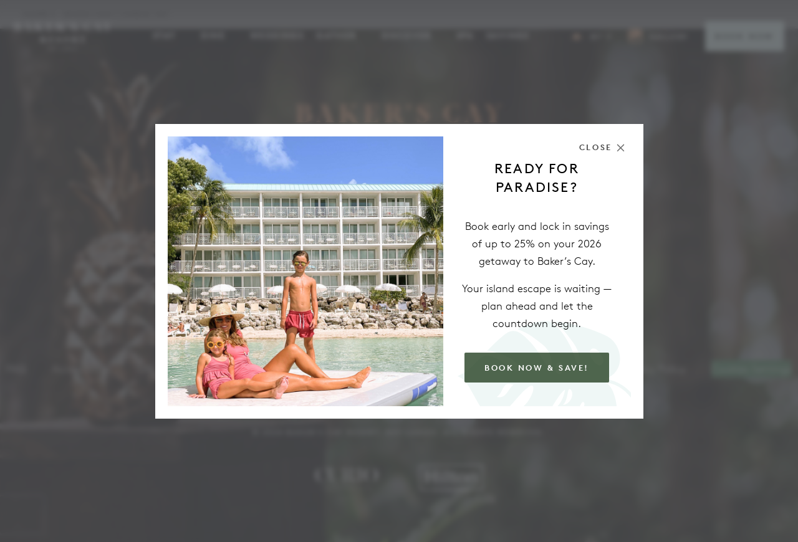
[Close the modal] (602, 147)
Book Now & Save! (536, 368)
